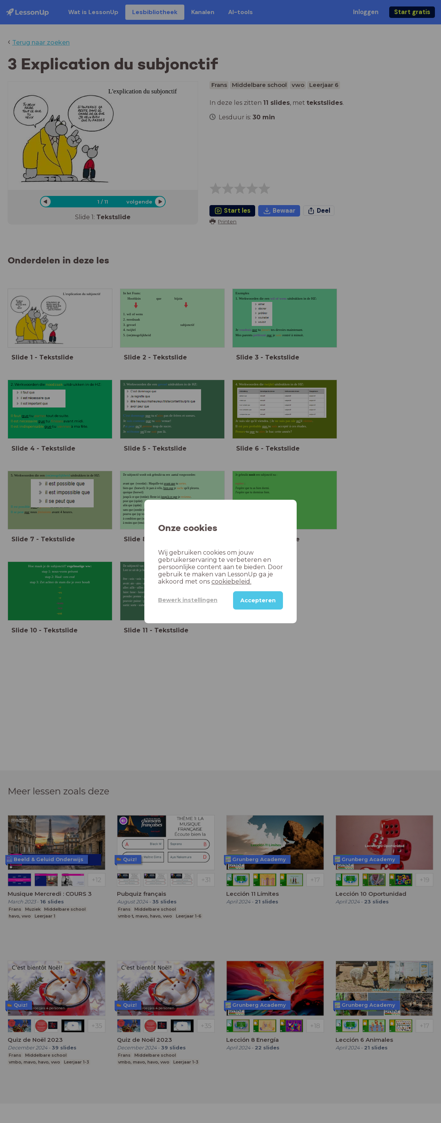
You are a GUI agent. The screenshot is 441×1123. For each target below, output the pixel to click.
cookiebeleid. (231, 581)
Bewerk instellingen (187, 600)
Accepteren (258, 600)
